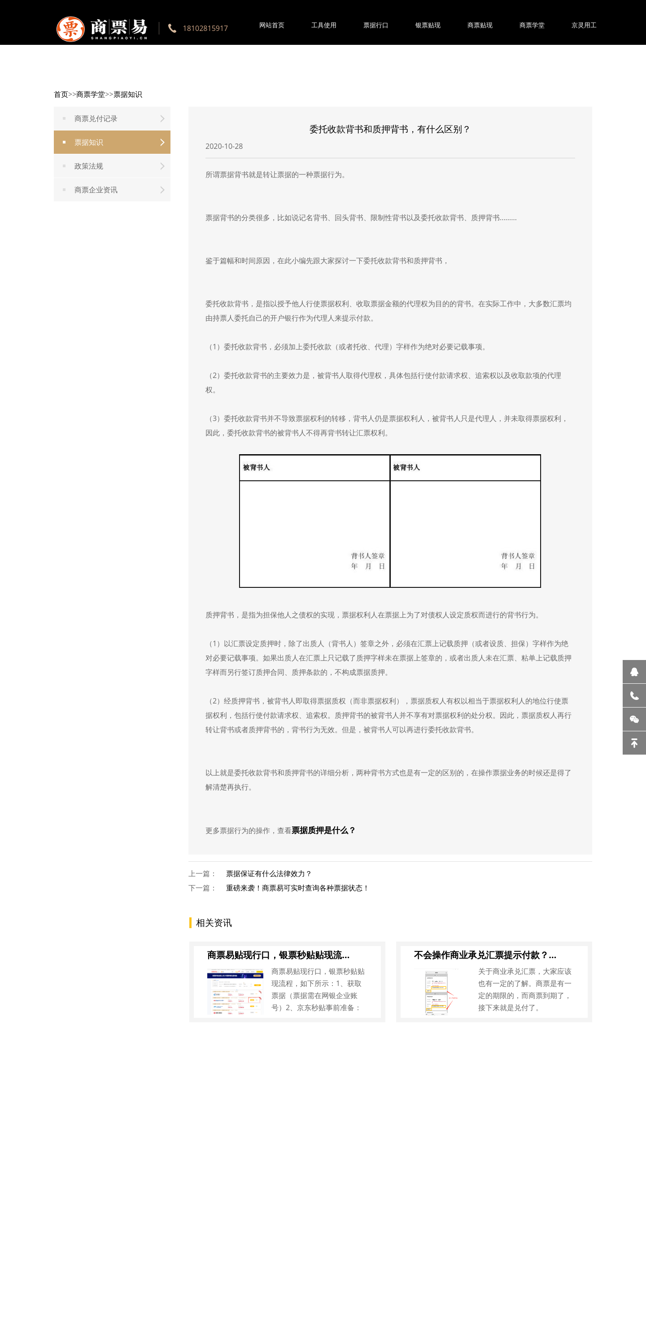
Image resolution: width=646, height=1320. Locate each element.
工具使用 (323, 25)
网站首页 (271, 25)
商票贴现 (480, 25)
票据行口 (375, 25)
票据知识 (127, 94)
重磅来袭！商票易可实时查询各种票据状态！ (298, 888)
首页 (61, 94)
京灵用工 (584, 25)
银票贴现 (428, 25)
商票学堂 (532, 25)
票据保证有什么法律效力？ (269, 873)
